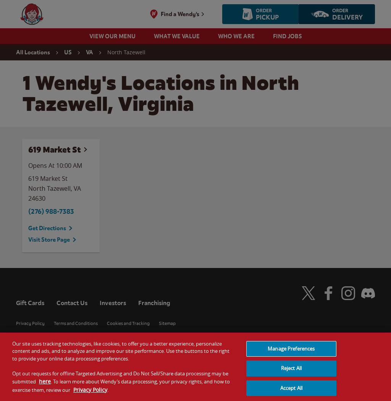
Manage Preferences (291, 350)
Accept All (291, 390)
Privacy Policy (90, 392)
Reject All (291, 370)
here (45, 383)
